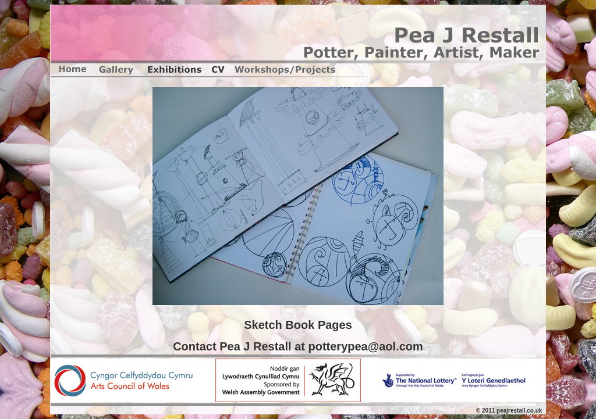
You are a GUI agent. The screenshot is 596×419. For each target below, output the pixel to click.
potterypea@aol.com (365, 346)
